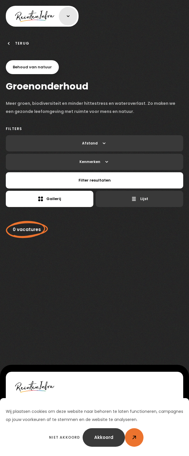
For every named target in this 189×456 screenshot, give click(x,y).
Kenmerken (94, 162)
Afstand (94, 143)
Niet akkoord (64, 437)
